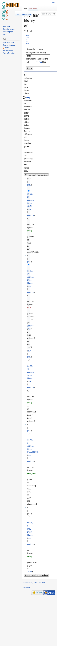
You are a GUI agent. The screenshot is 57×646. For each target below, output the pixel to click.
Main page (6, 26)
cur (29, 255)
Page (25, 9)
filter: (42, 62)
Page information (9, 53)
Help (28, 97)
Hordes (30, 326)
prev (29, 185)
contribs (30, 215)
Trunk (29, 572)
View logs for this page (27, 39)
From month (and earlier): (37, 59)
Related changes (9, 45)
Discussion (33, 9)
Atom (7, 48)
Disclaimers (27, 587)
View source (26, 14)
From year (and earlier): (36, 53)
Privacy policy (28, 583)
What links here (8, 42)
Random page (8, 32)
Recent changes (8, 29)
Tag (40, 62)
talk (29, 209)
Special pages (8, 50)
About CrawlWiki (40, 583)
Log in (53, 2)
